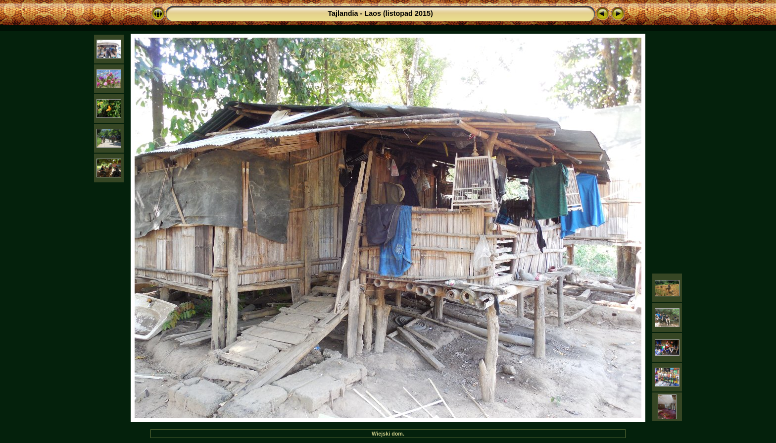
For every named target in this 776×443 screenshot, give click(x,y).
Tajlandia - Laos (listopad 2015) (380, 13)
